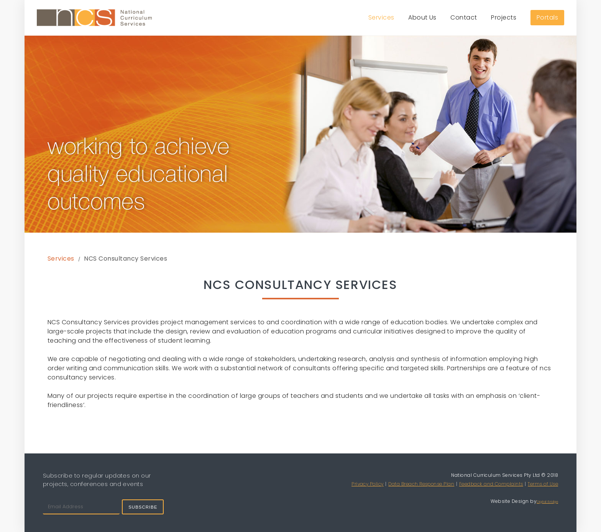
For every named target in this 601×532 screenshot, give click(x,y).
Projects (503, 17)
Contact (463, 17)
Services (381, 17)
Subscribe (142, 507)
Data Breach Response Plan (421, 484)
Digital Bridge (547, 501)
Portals (547, 17)
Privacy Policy (367, 484)
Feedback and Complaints (491, 484)
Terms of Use (543, 484)
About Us (422, 17)
